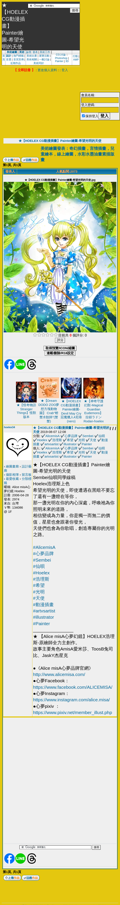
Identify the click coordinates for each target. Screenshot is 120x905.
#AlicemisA (44, 547)
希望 (70, 440)
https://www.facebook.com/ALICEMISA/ (72, 687)
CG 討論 (61, 54)
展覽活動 (44, 55)
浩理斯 (57, 440)
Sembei (87, 436)
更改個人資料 (47, 70)
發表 (35, 52)
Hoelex (42, 440)
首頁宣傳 (18, 59)
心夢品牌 (71, 436)
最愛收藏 (12, 479)
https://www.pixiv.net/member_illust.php (72, 712)
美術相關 (32, 59)
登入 (65, 70)
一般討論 (44, 59)
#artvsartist (44, 610)
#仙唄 (39, 566)
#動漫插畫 (43, 604)
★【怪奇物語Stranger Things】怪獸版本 (26, 411)
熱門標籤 (18, 55)
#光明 (39, 591)
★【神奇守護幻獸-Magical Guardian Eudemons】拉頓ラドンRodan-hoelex (94, 411)
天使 (93, 440)
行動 (75, 56)
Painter (59, 61)
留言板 (27, 474)
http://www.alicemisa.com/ (59, 674)
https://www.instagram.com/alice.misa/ (71, 699)
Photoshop (61, 58)
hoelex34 (9, 427)
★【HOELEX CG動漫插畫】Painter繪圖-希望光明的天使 (60, 141)
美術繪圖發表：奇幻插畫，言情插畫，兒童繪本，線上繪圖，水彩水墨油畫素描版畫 (77, 154)
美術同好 (38, 63)
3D (67, 61)
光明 (81, 440)
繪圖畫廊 (12, 466)
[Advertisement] (41, 104)
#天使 (39, 598)
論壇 (28, 52)
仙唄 (101, 436)
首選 (8, 59)
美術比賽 (32, 55)
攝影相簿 (12, 474)
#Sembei (42, 559)
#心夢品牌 (43, 553)
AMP (76, 59)
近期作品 (15, 63)
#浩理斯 (41, 579)
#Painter (41, 623)
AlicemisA (52, 436)
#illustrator (43, 617)
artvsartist (51, 444)
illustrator (70, 444)
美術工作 (45, 52)
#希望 (39, 585)
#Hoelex (41, 572)
